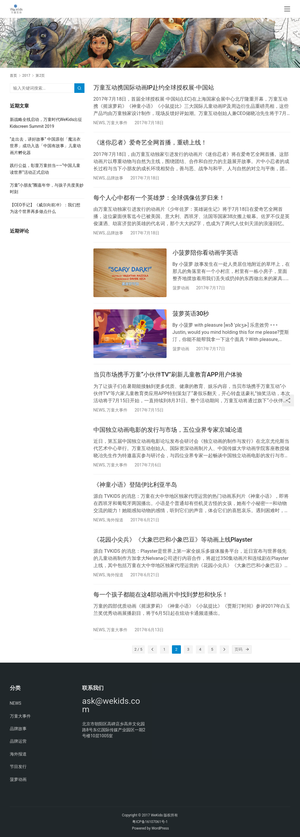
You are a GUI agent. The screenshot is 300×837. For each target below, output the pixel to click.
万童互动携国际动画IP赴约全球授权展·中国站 (153, 87)
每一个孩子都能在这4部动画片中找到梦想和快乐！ (160, 594)
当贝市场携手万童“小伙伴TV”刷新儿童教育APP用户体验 (167, 374)
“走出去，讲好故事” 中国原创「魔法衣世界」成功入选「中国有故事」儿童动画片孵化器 (45, 146)
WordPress (160, 828)
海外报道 (115, 519)
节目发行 (18, 766)
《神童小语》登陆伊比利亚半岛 (135, 484)
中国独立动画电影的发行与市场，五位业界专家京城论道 (168, 429)
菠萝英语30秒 (191, 313)
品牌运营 (18, 741)
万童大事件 (117, 122)
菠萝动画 (181, 287)
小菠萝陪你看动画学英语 (205, 252)
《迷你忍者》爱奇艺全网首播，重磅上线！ (150, 142)
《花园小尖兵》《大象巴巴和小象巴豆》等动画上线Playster (173, 539)
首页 (13, 75)
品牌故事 (115, 178)
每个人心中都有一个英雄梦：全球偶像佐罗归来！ (159, 197)
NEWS (99, 122)
